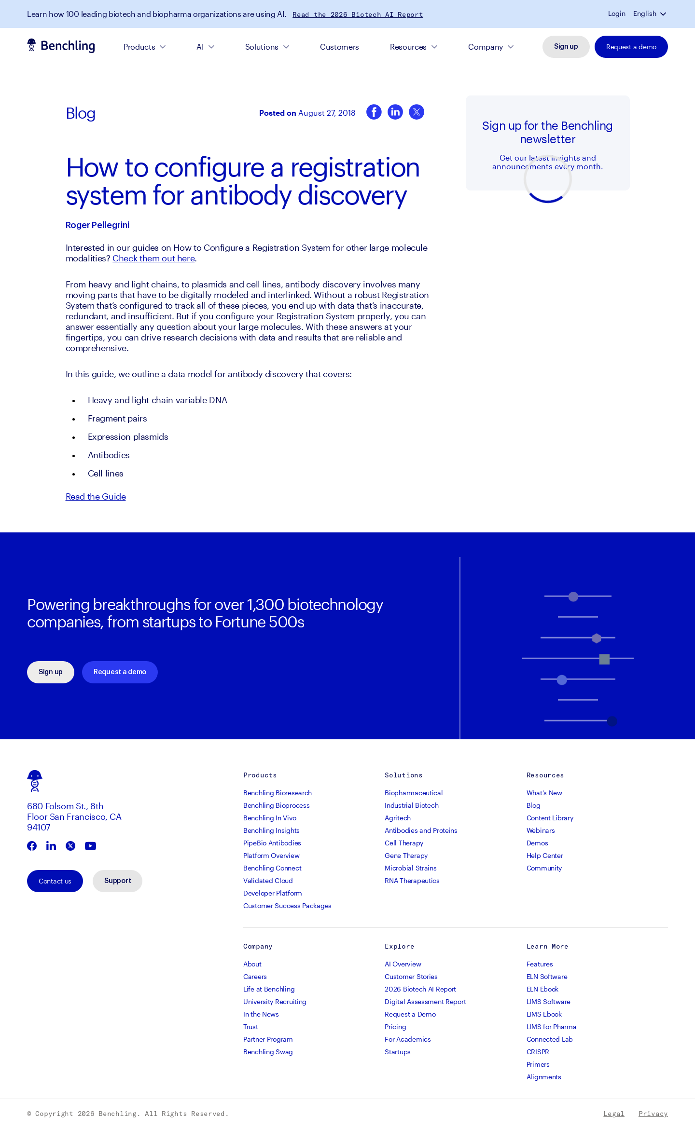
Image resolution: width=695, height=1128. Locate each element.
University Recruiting (274, 1001)
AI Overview (403, 964)
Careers (255, 976)
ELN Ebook (542, 989)
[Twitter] (416, 113)
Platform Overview (271, 855)
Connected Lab (550, 1039)
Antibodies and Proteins (421, 830)
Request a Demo (410, 1014)
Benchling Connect (272, 868)
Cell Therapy (404, 843)
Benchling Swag (268, 1051)
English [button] (644, 13)
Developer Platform (272, 893)
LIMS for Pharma (552, 1026)
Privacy (653, 1113)
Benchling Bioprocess (276, 805)
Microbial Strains (410, 868)
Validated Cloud (268, 880)
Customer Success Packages (287, 905)
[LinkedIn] (395, 113)
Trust (250, 1026)
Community (544, 868)
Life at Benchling (268, 989)
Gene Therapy (406, 855)
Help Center (545, 855)
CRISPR (538, 1051)
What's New (544, 792)
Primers (538, 1064)
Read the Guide (96, 496)
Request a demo (631, 46)
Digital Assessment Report (425, 1001)
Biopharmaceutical (414, 792)
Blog (81, 113)
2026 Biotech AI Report (420, 989)
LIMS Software (548, 1001)
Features (540, 964)
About (252, 964)
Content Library (550, 818)
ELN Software (547, 976)
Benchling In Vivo (269, 818)
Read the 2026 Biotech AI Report (357, 14)
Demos (537, 843)
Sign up (566, 46)
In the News (261, 1014)
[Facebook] (374, 113)
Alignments (544, 1077)
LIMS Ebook (544, 1014)
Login (617, 13)
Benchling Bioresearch (277, 792)
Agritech (398, 818)
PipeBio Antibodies (272, 843)
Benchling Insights (271, 830)
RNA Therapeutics (412, 880)
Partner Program (268, 1039)
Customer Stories (411, 976)
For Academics (408, 1039)
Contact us (55, 881)
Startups (398, 1051)
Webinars (541, 830)
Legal (614, 1113)
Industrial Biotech (411, 805)
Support (117, 881)
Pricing (395, 1026)
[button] (664, 13)
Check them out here (153, 258)
